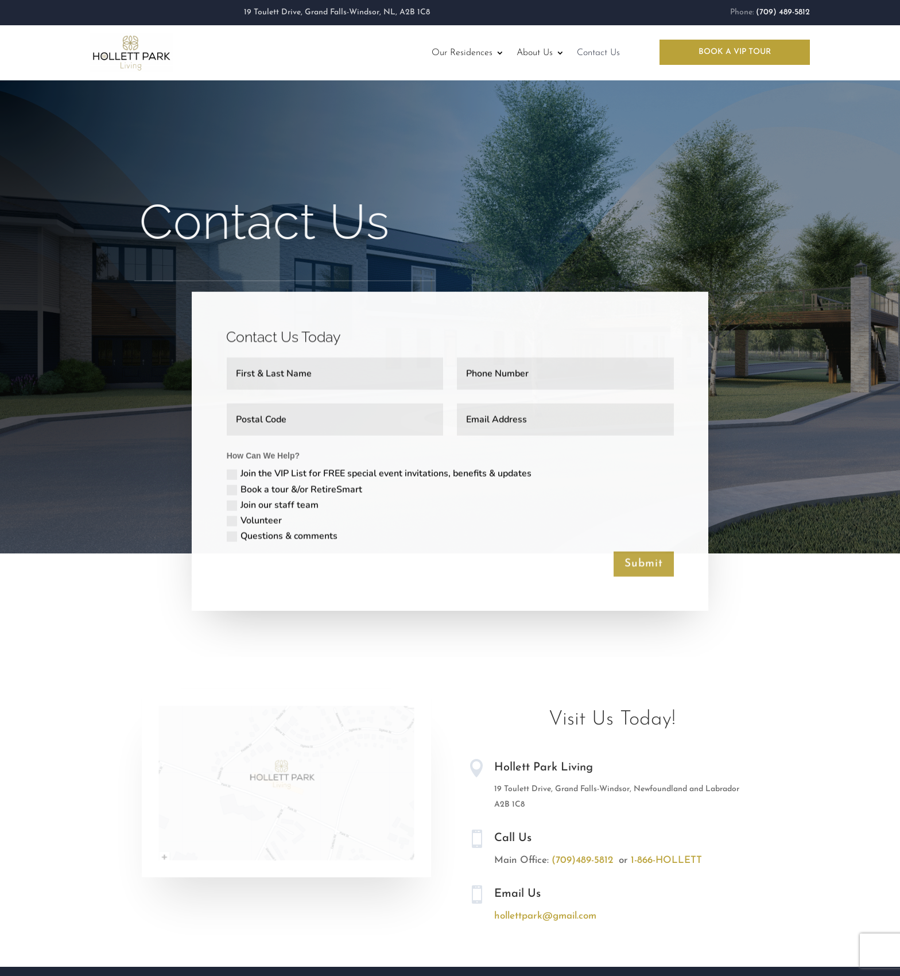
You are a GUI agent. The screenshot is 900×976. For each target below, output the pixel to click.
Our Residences (462, 52)
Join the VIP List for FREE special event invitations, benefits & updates (379, 475)
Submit (644, 564)
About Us (535, 52)
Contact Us (598, 52)
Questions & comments (281, 536)
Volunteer (253, 521)
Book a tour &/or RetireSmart (294, 490)
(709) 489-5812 (783, 12)
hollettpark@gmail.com (545, 916)
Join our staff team (272, 505)
